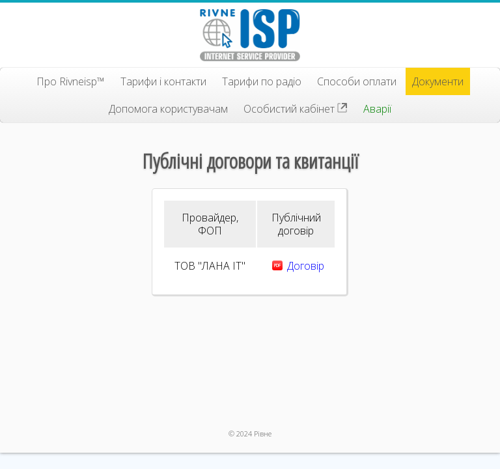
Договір (305, 266)
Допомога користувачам (168, 109)
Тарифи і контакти (163, 81)
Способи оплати (356, 81)
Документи (438, 81)
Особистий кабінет (295, 109)
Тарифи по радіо (261, 81)
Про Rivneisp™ (70, 81)
